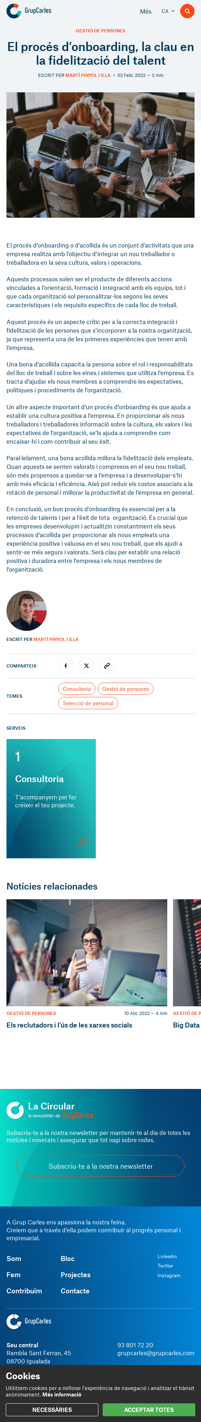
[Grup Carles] (41, 11)
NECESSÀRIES (52, 1409)
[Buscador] (187, 11)
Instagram (169, 1275)
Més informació (61, 1394)
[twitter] (86, 666)
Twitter (165, 1266)
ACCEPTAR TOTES (149, 1409)
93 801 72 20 (135, 1344)
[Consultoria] (51, 798)
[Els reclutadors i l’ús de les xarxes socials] (86, 964)
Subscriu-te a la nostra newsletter (100, 1166)
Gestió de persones (100, 30)
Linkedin (167, 1256)
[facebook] (66, 666)
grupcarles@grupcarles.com (156, 1352)
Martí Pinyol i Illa (88, 75)
